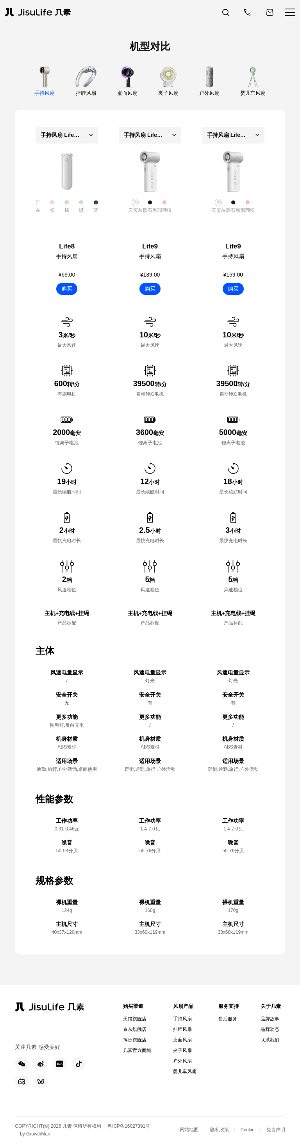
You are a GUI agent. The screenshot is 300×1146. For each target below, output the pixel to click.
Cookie (247, 1131)
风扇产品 (183, 1006)
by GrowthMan (35, 1135)
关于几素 (270, 1006)
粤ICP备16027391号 (129, 1127)
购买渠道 (134, 1006)
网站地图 (188, 1131)
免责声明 (275, 1131)
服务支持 (227, 1006)
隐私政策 (218, 1131)
